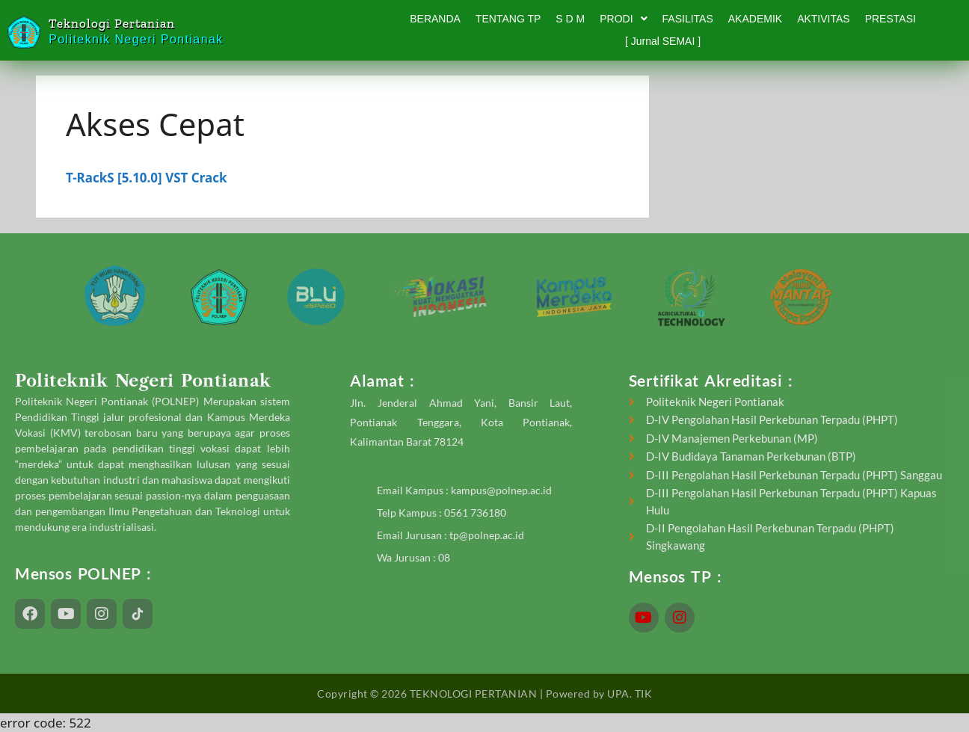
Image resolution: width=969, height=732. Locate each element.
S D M (570, 19)
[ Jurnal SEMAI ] (663, 41)
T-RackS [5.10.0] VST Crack (146, 177)
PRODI (623, 19)
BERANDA (435, 19)
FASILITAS (687, 19)
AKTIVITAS (823, 19)
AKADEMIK (755, 19)
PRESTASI (890, 19)
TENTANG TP (508, 19)
